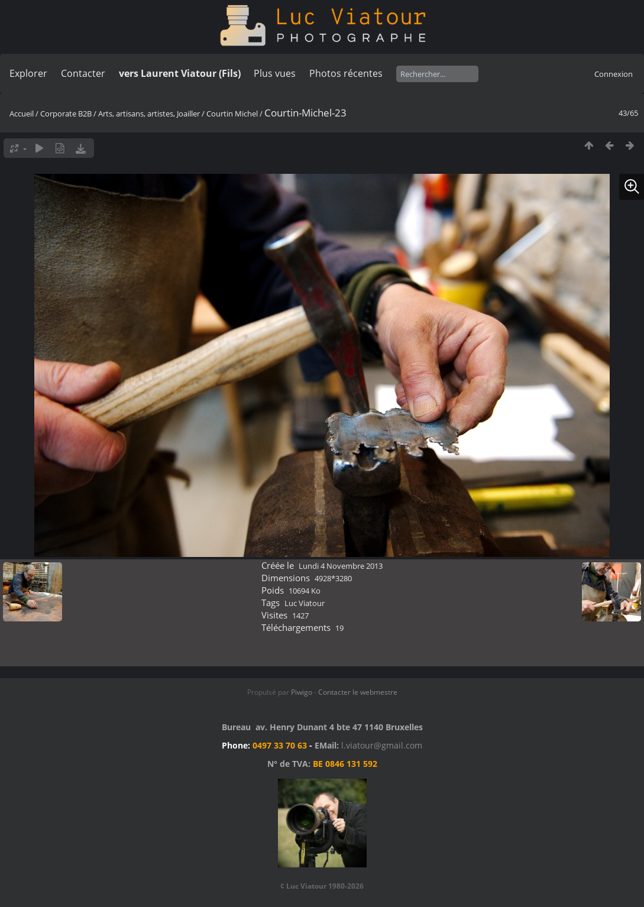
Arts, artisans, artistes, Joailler (149, 113)
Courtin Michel (232, 113)
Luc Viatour (304, 603)
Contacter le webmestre (357, 692)
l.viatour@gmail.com (381, 745)
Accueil (21, 113)
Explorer (28, 73)
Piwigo (301, 692)
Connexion (613, 74)
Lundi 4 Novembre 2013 (341, 566)
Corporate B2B (66, 113)
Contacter (83, 73)
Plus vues (275, 73)
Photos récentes (346, 73)
